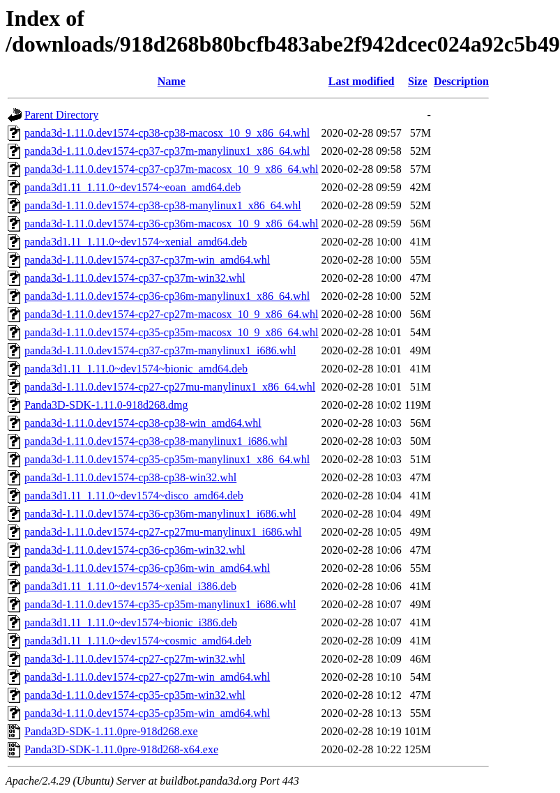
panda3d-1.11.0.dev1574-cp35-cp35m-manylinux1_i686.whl (160, 604)
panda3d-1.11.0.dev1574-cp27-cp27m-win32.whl (134, 659)
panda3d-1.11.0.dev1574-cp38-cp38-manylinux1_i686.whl (155, 441)
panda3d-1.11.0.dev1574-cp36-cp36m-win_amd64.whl (147, 568)
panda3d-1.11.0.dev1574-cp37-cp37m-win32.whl (134, 278)
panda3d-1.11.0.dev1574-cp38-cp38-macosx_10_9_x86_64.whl (167, 133)
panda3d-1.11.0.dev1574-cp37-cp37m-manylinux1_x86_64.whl (167, 151)
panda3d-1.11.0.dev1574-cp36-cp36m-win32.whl (134, 550)
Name (172, 81)
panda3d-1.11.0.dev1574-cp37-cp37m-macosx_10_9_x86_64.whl (171, 169)
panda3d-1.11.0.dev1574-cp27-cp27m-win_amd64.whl (147, 677)
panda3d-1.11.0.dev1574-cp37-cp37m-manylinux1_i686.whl (160, 350)
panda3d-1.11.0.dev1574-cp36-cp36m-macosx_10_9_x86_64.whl (171, 223)
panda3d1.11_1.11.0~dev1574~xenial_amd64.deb (135, 242)
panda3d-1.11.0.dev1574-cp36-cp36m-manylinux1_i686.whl (160, 514)
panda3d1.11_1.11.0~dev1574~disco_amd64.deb (133, 495)
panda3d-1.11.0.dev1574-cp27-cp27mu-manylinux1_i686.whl (163, 532)
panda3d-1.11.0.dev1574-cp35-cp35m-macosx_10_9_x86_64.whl (171, 332)
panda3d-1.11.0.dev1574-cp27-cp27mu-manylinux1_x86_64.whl (169, 387)
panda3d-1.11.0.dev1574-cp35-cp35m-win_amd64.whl (147, 713)
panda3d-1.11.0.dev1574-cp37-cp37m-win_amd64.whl (147, 260)
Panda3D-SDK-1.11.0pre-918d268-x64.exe (121, 749)
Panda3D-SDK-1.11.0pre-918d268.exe (111, 731)
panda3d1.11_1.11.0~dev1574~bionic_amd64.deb (136, 369)
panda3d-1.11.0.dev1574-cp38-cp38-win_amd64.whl (143, 423)
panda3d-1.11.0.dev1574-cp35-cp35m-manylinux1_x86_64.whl (167, 459)
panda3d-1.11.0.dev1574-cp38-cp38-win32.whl (130, 477)
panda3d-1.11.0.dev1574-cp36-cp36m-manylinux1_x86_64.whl (167, 296)
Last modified (361, 81)
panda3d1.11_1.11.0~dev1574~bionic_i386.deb (130, 622)
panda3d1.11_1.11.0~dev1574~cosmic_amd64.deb (137, 641)
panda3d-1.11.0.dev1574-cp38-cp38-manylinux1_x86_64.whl (162, 205)
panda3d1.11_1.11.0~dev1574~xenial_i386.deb (130, 586)
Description (461, 81)
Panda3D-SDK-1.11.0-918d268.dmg (106, 405)
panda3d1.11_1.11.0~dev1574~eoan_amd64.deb (132, 187)
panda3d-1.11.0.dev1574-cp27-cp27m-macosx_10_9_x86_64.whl (171, 314)
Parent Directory (61, 115)
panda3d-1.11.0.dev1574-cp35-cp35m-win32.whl (134, 695)
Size (417, 81)
